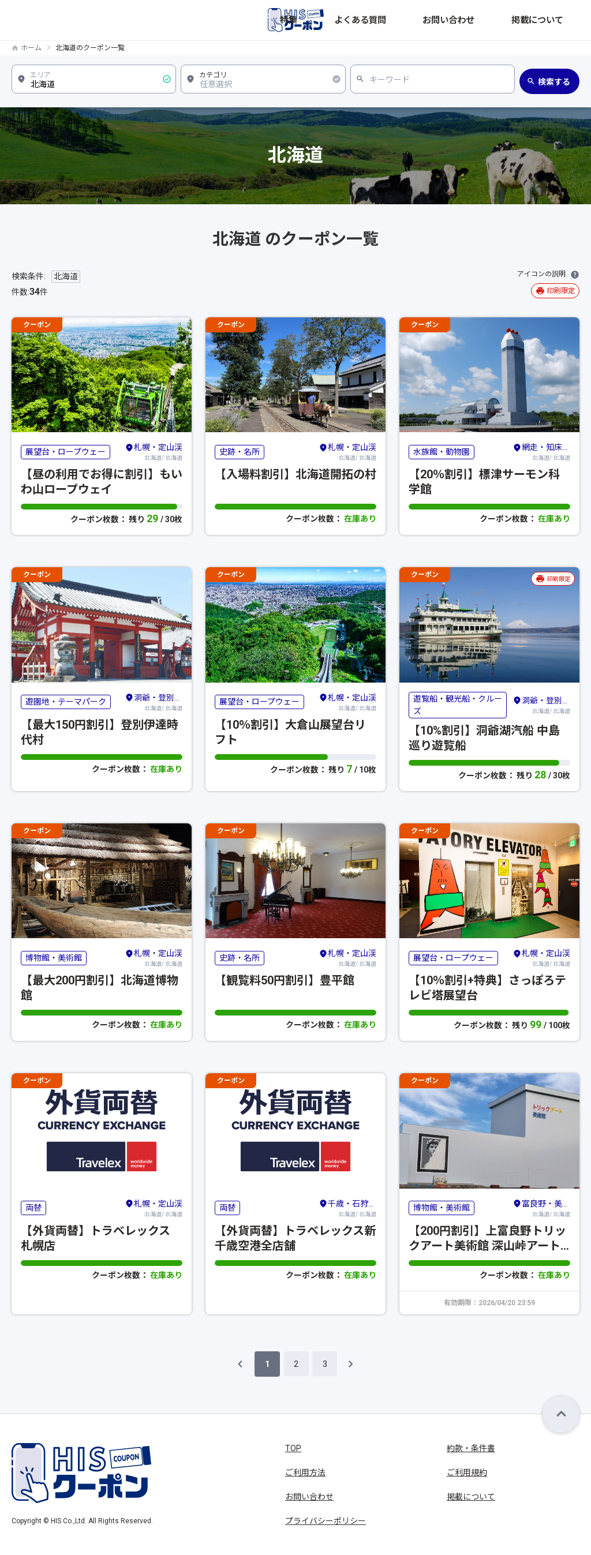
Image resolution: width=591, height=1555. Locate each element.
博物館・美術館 (53, 957)
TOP (293, 1448)
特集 (384, 20)
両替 (33, 1207)
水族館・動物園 (441, 451)
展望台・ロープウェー (65, 451)
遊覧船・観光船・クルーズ (457, 704)
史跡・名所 (239, 451)
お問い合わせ (493, 20)
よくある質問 (430, 20)
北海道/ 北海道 (153, 451)
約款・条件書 (471, 1448)
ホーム (31, 48)
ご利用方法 (305, 1472)
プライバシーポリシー (325, 1521)
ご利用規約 (467, 1472)
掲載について (555, 20)
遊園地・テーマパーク (65, 701)
